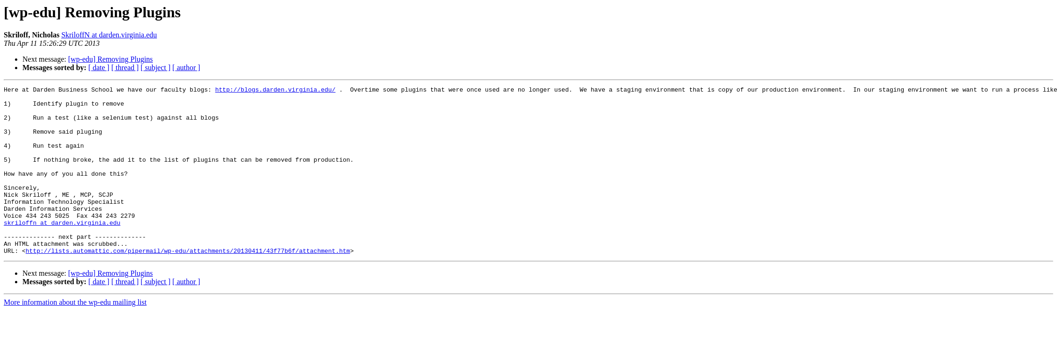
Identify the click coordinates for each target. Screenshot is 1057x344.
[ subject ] (156, 68)
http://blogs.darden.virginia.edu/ (275, 90)
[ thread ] (125, 68)
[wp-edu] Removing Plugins (110, 59)
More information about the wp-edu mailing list (75, 336)
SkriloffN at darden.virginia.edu (109, 35)
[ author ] (186, 68)
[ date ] (98, 68)
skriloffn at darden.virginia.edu (62, 250)
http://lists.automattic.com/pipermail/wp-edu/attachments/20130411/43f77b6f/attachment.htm (188, 284)
